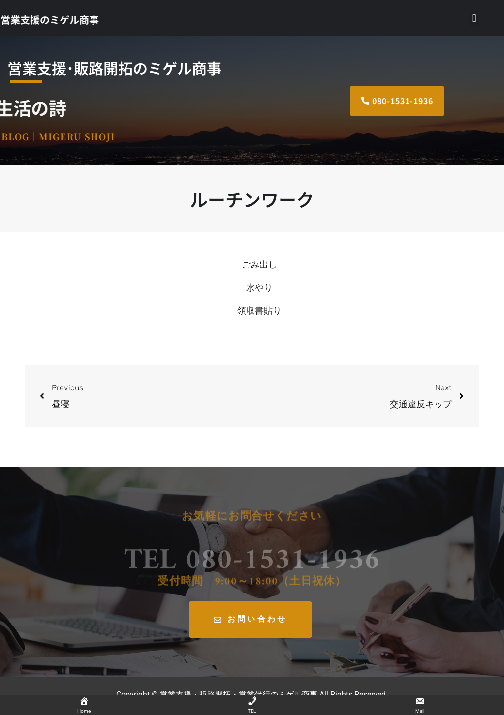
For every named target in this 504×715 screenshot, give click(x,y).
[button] (474, 18)
